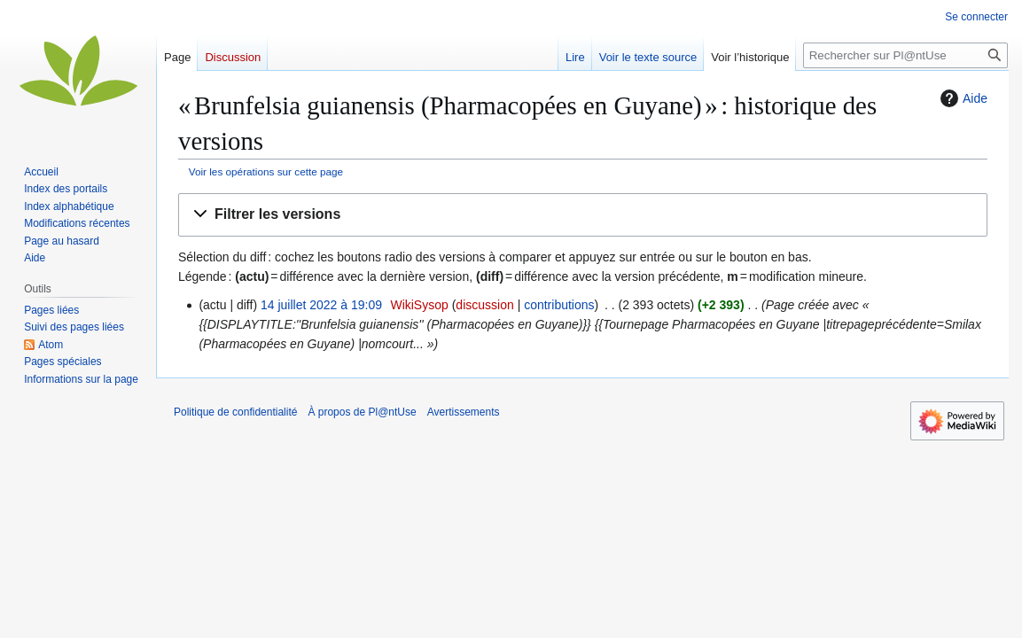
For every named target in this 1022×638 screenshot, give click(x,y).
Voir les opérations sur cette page (266, 171)
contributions (559, 305)
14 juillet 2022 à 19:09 (321, 305)
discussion (484, 305)
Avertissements (463, 412)
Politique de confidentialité (235, 412)
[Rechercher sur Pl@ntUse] (905, 55)
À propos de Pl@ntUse (362, 412)
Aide (961, 98)
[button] (582, 215)
